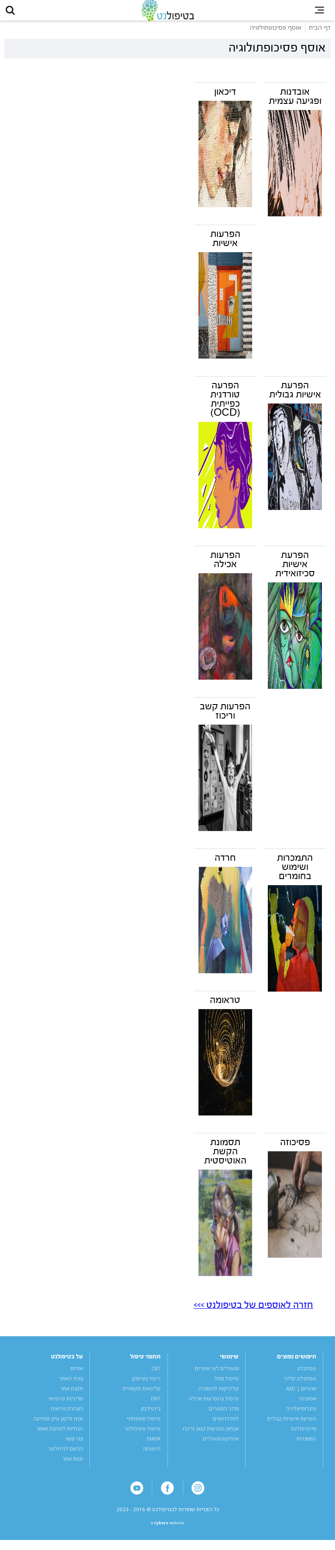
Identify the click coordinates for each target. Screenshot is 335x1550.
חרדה (225, 863)
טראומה (225, 1006)
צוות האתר (71, 1384)
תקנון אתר (71, 1394)
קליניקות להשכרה (218, 1394)
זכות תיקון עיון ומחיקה (58, 1424)
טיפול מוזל (226, 1384)
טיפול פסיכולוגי (142, 1434)
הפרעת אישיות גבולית (295, 396)
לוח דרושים (226, 1424)
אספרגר (307, 1404)
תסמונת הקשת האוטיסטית (225, 1157)
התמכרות (306, 1444)
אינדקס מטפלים (221, 1444)
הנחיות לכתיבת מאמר (59, 1434)
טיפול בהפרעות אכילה (213, 1404)
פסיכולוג (306, 1374)
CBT (156, 1374)
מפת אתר (72, 1464)
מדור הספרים (224, 1414)
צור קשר (74, 1444)
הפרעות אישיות (225, 244)
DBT (156, 1404)
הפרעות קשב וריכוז (225, 717)
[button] (13, 13)
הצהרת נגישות (67, 1414)
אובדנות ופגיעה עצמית (295, 102)
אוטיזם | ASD (301, 1394)
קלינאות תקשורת (142, 1394)
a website (168, 1532)
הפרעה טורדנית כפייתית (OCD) (225, 405)
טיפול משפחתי (143, 1424)
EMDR (154, 1444)
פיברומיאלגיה (301, 1414)
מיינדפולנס (303, 1434)
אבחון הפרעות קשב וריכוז (211, 1434)
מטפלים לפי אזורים (217, 1374)
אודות (76, 1374)
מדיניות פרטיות (65, 1404)
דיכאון (225, 97)
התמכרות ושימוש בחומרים (295, 873)
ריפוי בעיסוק (146, 1384)
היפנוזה (152, 1454)
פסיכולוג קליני (300, 1384)
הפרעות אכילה (225, 565)
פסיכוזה (295, 1148)
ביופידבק (151, 1414)
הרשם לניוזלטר (65, 1454)
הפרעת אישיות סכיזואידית (295, 570)
